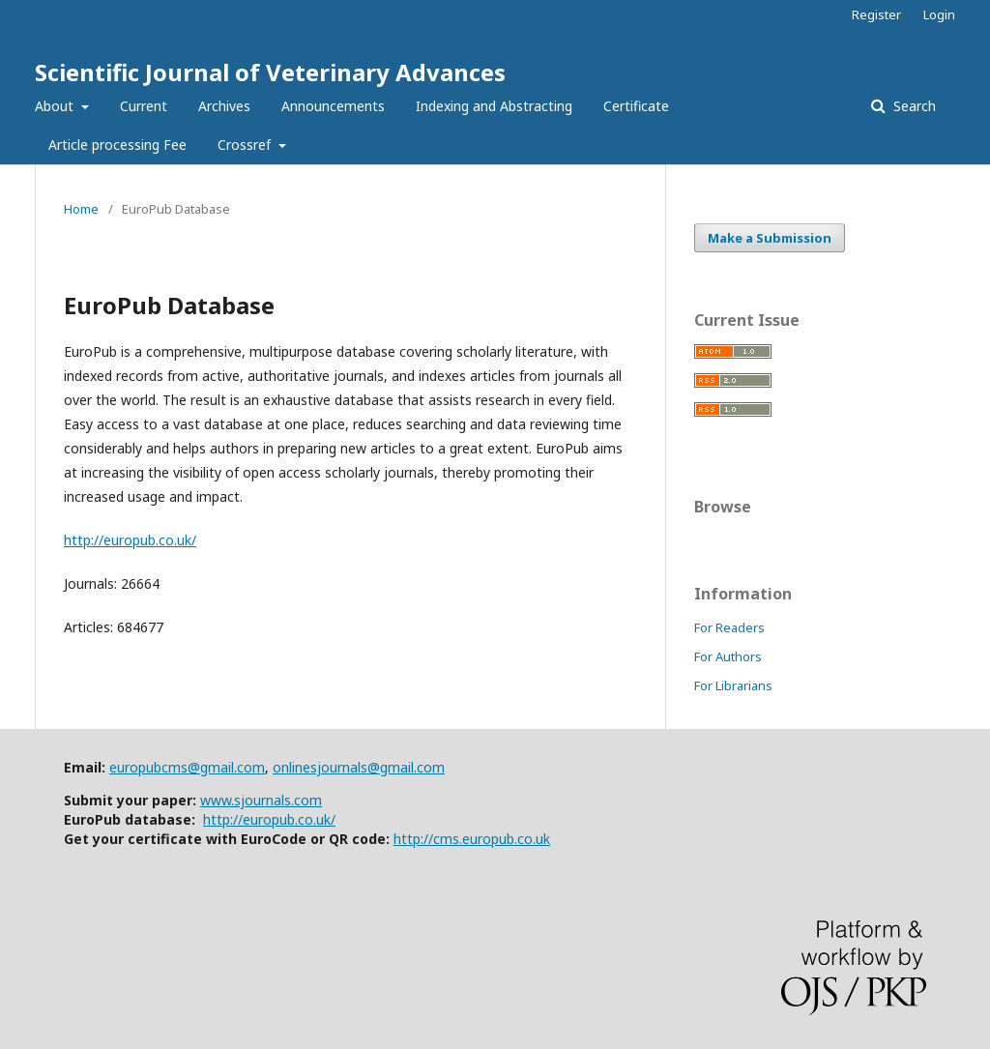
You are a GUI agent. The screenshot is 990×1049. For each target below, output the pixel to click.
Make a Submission (769, 238)
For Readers (729, 627)
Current (143, 106)
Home (81, 209)
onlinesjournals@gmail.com (359, 767)
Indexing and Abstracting (494, 106)
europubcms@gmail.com (187, 767)
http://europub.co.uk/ (130, 540)
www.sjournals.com (261, 800)
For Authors (728, 656)
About (56, 106)
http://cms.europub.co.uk (471, 839)
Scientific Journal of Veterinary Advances (270, 72)
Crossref (246, 144)
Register (876, 14)
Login (939, 14)
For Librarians (733, 685)
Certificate (636, 106)
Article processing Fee (117, 144)
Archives (224, 106)
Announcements (333, 106)
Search (912, 106)
